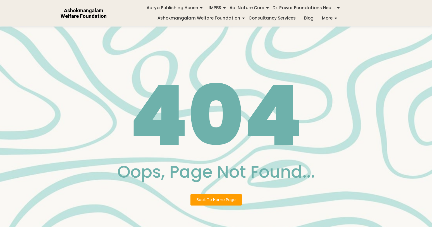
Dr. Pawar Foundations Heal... (304, 8)
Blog (309, 18)
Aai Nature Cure (247, 8)
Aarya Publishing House (172, 8)
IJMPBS (213, 8)
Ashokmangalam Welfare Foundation (198, 18)
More (327, 18)
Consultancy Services (272, 18)
